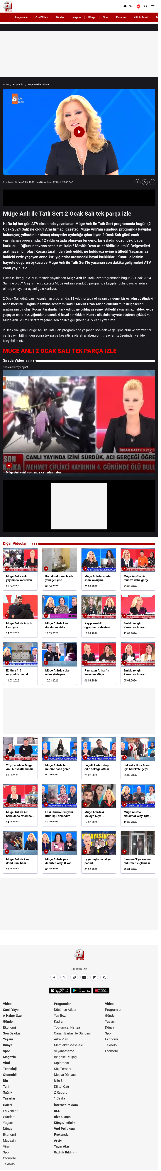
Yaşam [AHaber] (77, 17)
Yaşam (8, 1039)
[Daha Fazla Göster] (152, 182)
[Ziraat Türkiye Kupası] (139, 6)
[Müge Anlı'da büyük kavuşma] (20, 616)
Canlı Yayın (11, 1010)
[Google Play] (81, 990)
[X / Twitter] (64, 977)
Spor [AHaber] (106, 17)
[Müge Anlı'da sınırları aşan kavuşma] (98, 569)
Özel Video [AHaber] (41, 17)
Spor (6, 1051)
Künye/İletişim (65, 1123)
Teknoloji (10, 1069)
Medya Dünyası (65, 1075)
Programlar (18, 84)
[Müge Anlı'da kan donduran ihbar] (20, 852)
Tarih (7, 1086)
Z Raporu (60, 1092)
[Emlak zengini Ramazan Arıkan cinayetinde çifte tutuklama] (138, 616)
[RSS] (104, 977)
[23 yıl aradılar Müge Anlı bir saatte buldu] (20, 758)
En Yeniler (10, 1111)
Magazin (9, 1057)
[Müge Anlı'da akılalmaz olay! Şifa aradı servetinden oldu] (138, 805)
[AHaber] (128, 6)
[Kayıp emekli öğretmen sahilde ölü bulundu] (98, 616)
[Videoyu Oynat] (79, 131)
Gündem (9, 1021)
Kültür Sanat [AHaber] (141, 17)
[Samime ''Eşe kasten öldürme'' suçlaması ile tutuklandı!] (138, 852)
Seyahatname (64, 1051)
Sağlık (7, 1092)
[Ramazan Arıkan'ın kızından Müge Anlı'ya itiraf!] (98, 663)
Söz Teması (62, 1069)
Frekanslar (62, 1134)
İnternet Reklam (66, 1105)
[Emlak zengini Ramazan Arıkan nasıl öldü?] (138, 663)
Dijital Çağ (61, 1086)
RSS (57, 1111)
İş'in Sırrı (60, 1081)
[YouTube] (84, 977)
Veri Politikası (64, 1129)
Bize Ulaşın (62, 1117)
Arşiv (58, 1140)
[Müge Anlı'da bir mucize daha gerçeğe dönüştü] (59, 758)
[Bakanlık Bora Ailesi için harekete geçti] (138, 758)
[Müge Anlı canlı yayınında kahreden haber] (79, 423)
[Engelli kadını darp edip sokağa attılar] (98, 758)
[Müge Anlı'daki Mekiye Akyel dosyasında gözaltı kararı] (98, 805)
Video (6, 84)
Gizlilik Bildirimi (65, 1152)
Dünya (7, 1045)
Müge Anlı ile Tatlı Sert (39, 84)
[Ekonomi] (111, 6)
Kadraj (58, 1021)
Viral (6, 1063)
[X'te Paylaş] (137, 182)
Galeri (7, 1105)
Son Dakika (11, 1033)
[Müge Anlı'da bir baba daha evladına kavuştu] (20, 805)
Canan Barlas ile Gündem (72, 1033)
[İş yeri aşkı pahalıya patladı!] (98, 852)
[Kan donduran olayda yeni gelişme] (59, 569)
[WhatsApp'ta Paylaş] (145, 182)
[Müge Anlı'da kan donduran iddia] (59, 616)
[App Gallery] (101, 990)
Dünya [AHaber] (92, 17)
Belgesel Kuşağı (65, 1057)
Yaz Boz (60, 1015)
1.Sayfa (59, 1098)
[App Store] (59, 990)
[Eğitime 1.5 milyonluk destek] (20, 663)
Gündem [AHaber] (60, 17)
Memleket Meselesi (68, 1045)
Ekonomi (9, 1027)
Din (5, 1081)
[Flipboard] (94, 977)
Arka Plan (61, 1039)
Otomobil (10, 1075)
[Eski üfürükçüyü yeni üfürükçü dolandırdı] (59, 805)
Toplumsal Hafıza (67, 1027)
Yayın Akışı (62, 1146)
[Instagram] (74, 977)
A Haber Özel (13, 1015)
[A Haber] (8, 6)
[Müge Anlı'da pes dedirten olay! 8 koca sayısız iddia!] (59, 852)
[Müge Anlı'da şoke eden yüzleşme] (59, 663)
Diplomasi (61, 1063)
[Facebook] (54, 977)
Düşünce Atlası (65, 1010)
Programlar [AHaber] (21, 17)
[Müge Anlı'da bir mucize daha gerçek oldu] (138, 569)
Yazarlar (9, 1098)
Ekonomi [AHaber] (121, 17)
